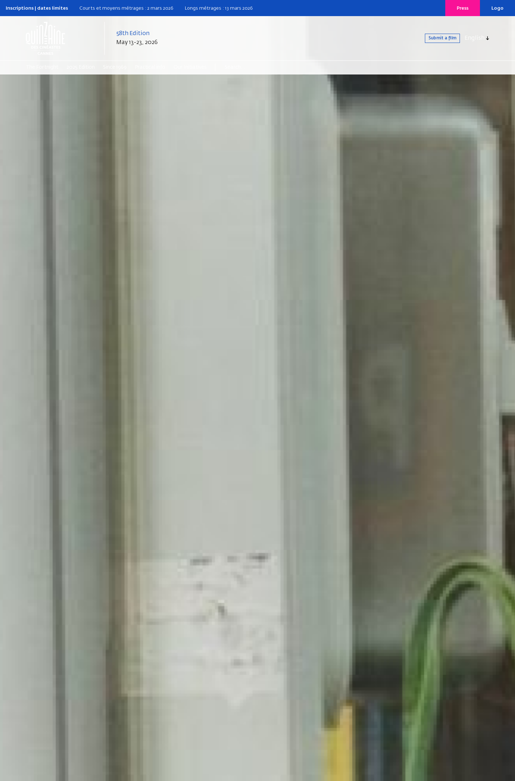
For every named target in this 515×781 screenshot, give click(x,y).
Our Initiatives (190, 67)
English (475, 38)
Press (463, 8)
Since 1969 (115, 67)
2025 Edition (81, 67)
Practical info (150, 67)
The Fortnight (42, 67)
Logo (497, 8)
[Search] (252, 67)
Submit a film (435, 38)
